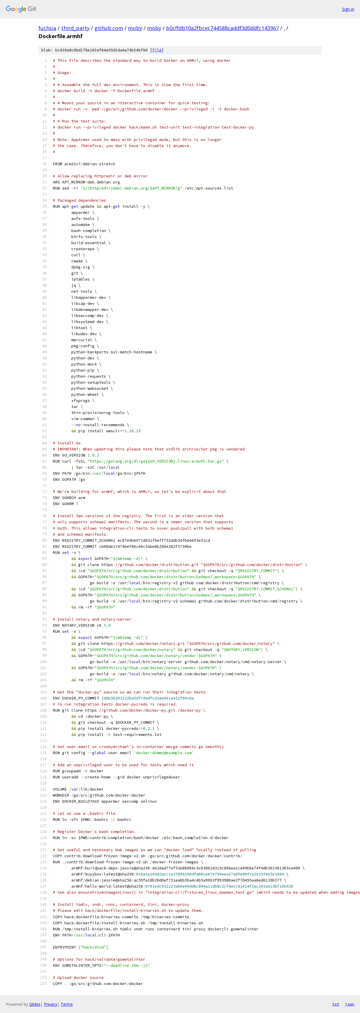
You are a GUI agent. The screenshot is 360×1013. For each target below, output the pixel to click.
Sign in (348, 9)
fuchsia (47, 28)
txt (335, 1004)
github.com (108, 28)
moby (135, 28)
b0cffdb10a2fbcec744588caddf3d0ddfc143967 (222, 28)
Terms (67, 1004)
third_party (75, 28)
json (349, 1004)
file (157, 50)
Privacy (50, 1004)
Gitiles (34, 1004)
